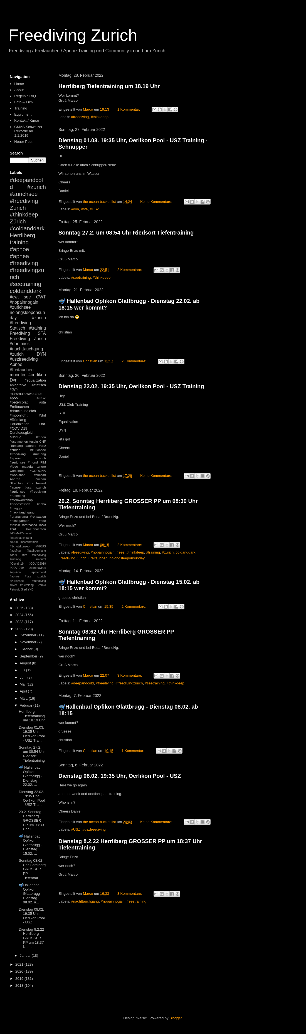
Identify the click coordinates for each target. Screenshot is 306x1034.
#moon (41, 437)
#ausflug (15, 550)
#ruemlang (27, 585)
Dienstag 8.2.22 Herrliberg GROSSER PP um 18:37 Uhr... (31, 938)
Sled (24, 589)
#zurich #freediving (28, 320)
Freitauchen (98, 558)
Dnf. (42, 424)
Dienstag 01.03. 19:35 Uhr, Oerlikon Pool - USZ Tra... (32, 734)
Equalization (19, 424)
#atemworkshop (21, 500)
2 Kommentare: (130, 270)
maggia (27, 466)
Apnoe (16, 364)
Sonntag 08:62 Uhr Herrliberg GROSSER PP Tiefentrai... (32, 869)
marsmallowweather (26, 394)
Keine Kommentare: (156, 202)
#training (153, 552)
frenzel (41, 483)
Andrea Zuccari (28, 479)
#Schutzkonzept (20, 546)
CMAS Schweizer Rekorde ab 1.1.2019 (28, 131)
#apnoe (19, 249)
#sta (84, 209)
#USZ (94, 209)
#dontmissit (21, 343)
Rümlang (16, 445)
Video (14, 466)
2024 (19, 615)
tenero (41, 466)
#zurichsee (20, 307)
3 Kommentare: (130, 675)
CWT (41, 297)
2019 (19, 978)
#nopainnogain (102, 552)
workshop (17, 470)
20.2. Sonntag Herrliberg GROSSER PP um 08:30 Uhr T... (31, 820)
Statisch (17, 328)
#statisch (39, 385)
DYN (41, 354)
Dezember (29, 635)
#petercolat (19, 402)
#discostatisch (20, 504)
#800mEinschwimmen (24, 542)
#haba (41, 504)
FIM (43, 462)
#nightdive (18, 385)
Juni (23, 677)
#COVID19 (18, 428)
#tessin (15, 525)
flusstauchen (19, 441)
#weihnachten (36, 529)
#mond (33, 462)
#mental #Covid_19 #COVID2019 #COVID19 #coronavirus (28, 563)
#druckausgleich (23, 411)
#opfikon (15, 572)
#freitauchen (22, 369)
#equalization (35, 380)
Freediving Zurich (72, 35)
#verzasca (29, 525)
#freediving (80, 117)
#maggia (16, 508)
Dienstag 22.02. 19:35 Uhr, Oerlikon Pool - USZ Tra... (32, 798)
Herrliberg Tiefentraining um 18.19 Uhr (109, 86)
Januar (26, 955)
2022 (19, 629)
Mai (23, 684)
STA (42, 333)
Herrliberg (22, 235)
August (26, 663)
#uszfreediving (94, 829)
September (29, 656)
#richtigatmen (19, 520)
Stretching (17, 483)
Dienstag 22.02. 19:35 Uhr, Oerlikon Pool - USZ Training (131, 386)
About (19, 90)
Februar (26, 705)
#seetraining (81, 277)
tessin (33, 441)
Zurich (18, 208)
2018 (19, 985)
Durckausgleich (22, 432)
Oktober (27, 649)
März (24, 698)
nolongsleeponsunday (127, 558)
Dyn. (14, 380)
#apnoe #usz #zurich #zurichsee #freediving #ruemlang (28, 491)
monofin (17, 374)
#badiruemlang (36, 550)
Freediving (20, 333)
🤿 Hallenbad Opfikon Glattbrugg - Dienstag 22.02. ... (30, 776)
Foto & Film (23, 102)
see (27, 297)
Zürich (18, 221)
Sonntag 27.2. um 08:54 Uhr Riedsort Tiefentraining (126, 233)
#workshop (18, 475)
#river (13, 585)
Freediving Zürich (72, 558)
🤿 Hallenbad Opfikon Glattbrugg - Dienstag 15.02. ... (30, 845)
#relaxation (38, 516)
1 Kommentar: (129, 109)
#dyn (75, 209)
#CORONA (38, 470)
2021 (19, 964)
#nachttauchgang (85, 901)
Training (20, 108)
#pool (14, 398)
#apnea (19, 256)
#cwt (14, 297)
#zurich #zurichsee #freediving (28, 194)
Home (19, 84)
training (19, 242)
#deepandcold (82, 683)
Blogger (175, 1018)
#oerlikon (37, 374)
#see (120, 552)
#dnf (42, 415)
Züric (30, 483)
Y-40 (30, 589)
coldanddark (186, 552)
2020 (19, 971)
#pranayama (19, 516)
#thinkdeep (99, 117)
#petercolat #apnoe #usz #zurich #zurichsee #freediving (28, 576)
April (24, 691)
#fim (24, 555)
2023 (19, 622)
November (29, 642)
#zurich (168, 552)
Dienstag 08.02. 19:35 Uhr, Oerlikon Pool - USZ (119, 776)
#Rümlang (18, 420)
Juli (23, 670)
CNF (42, 441)
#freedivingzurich (129, 683)
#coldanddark (27, 228)
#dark (13, 555)
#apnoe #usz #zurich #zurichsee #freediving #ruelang (28, 450)
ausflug (15, 437)
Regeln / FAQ (25, 96)
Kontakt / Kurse (26, 120)
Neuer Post (23, 141)
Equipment (22, 114)
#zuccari (40, 475)
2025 (19, 608)
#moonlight (19, 415)
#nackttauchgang (22, 512)
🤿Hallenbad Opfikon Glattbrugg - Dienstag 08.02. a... (30, 893)
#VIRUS (40, 546)
